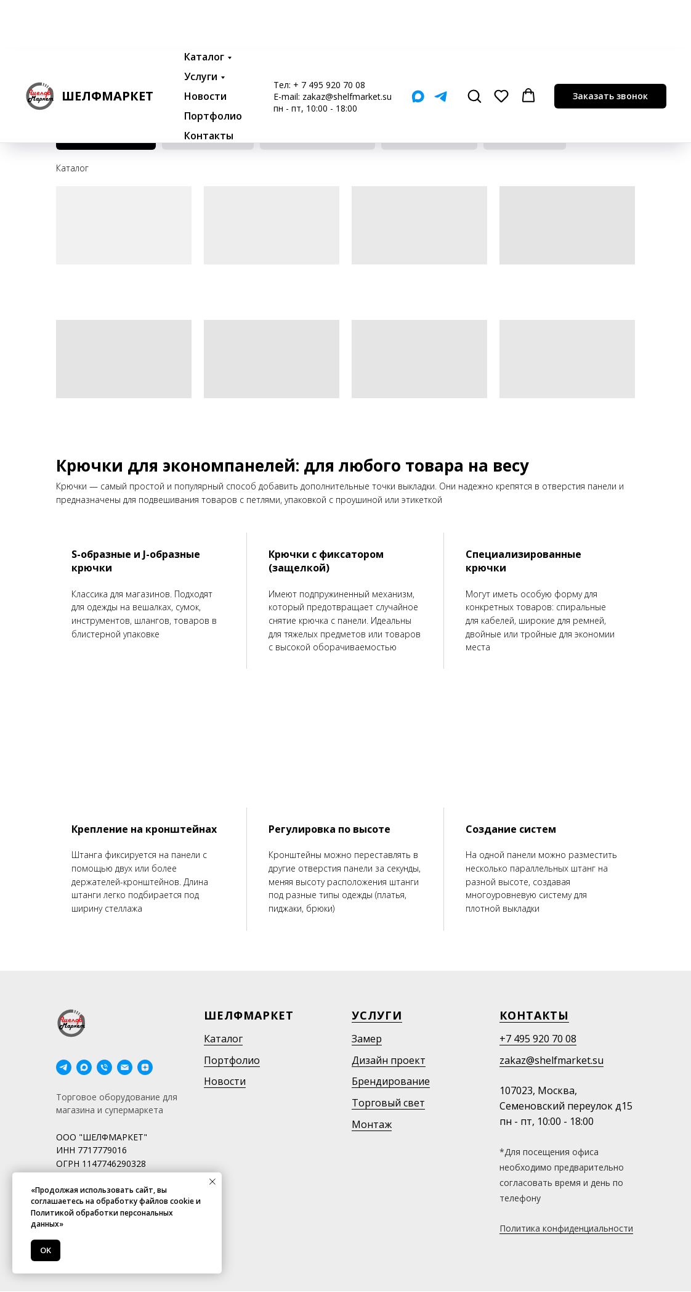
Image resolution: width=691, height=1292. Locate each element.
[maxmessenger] (84, 1067)
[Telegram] (440, 46)
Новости (205, 46)
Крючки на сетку (526, 138)
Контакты (208, 85)
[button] (474, 45)
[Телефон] (104, 1067)
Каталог (204, 7)
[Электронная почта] (124, 1067)
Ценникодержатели (430, 138)
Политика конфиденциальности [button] (566, 1229)
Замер (367, 1038)
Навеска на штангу (208, 138)
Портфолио (213, 66)
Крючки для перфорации (318, 138)
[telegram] (63, 1067)
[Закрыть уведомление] (212, 1181)
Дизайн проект (389, 1060)
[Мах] (418, 46)
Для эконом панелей (106, 138)
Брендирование (391, 1082)
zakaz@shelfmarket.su (347, 46)
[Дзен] (145, 1067)
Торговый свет (388, 1103)
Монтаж (372, 1124)
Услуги (200, 26)
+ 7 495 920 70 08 (329, 35)
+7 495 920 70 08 (537, 1038)
